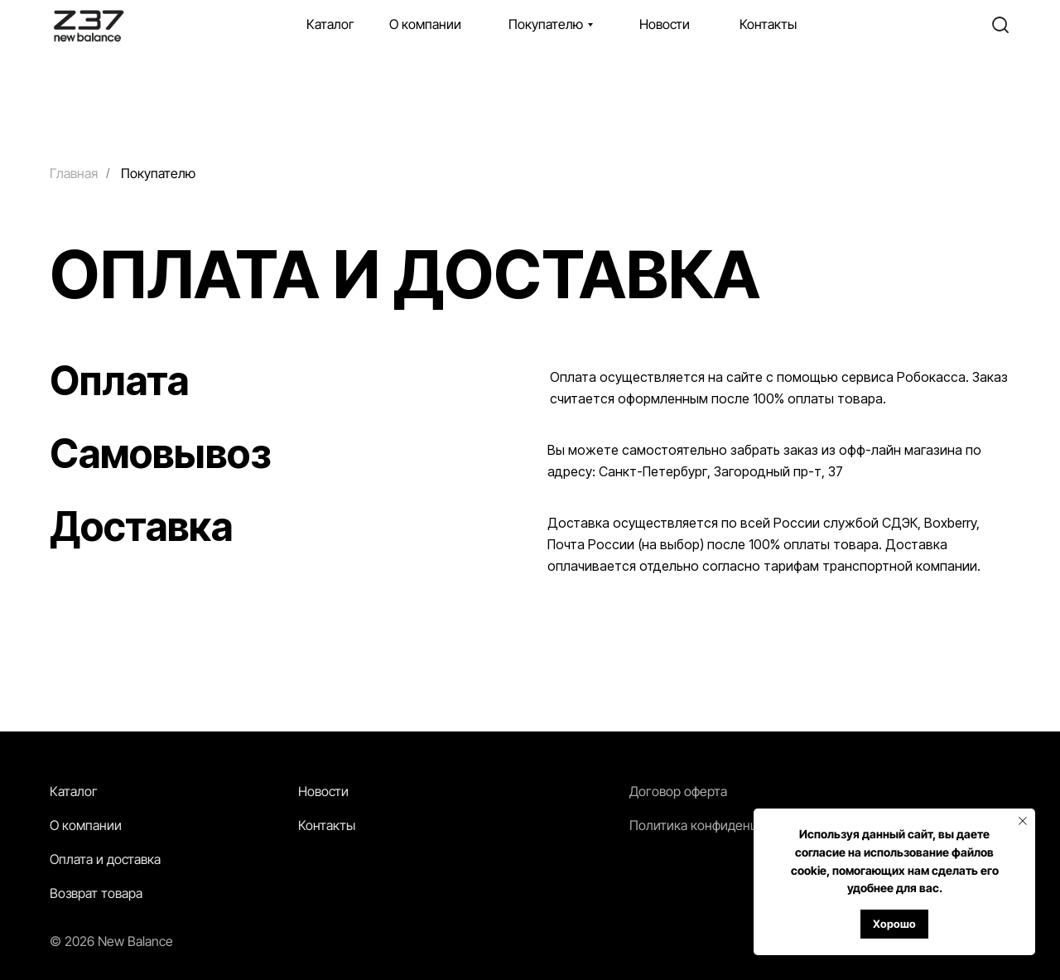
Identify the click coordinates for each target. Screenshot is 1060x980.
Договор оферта (678, 791)
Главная (74, 173)
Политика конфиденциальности (725, 825)
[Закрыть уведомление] (1022, 821)
